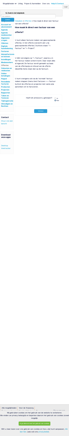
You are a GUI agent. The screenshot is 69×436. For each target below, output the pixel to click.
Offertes (5, 65)
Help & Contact (57, 4)
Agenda (4, 30)
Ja (57, 98)
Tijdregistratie (7, 101)
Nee (58, 100)
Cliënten (4, 43)
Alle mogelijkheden (9, 408)
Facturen (5, 51)
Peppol (4, 79)
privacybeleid (43, 432)
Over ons (46, 4)
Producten (5, 87)
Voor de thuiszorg (26, 408)
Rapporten (5, 93)
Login (66, 7)
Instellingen (6, 59)
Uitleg (20, 4)
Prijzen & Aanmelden (32, 4)
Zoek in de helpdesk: (15, 13)
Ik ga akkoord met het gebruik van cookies (34, 423)
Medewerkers (7, 62)
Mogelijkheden (8, 4)
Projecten (5, 90)
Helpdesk (18, 21)
